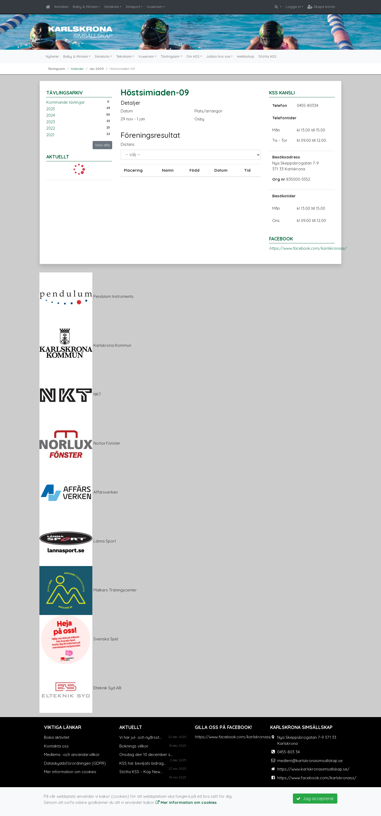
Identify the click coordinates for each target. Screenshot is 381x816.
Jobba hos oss (218, 56)
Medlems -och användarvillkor (72, 754)
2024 (50, 115)
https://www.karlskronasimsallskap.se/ (313, 769)
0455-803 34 (288, 751)
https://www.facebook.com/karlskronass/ (307, 248)
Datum (127, 110)
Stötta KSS (267, 56)
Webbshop (245, 56)
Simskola (111, 6)
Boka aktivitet (56, 737)
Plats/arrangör (208, 110)
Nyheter (52, 56)
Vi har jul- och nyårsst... (140, 737)
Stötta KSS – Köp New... (140, 771)
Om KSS (192, 56)
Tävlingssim (170, 56)
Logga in (293, 6)
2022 (50, 128)
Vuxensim (154, 6)
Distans (127, 144)
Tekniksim (124, 56)
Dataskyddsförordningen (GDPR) (75, 763)
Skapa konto (321, 6)
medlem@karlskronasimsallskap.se (310, 760)
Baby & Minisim (85, 6)
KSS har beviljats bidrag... (142, 763)
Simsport (133, 6)
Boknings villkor (133, 746)
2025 (50, 108)
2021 (50, 134)
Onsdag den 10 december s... (146, 754)
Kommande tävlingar (65, 102)
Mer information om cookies (70, 771)
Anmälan (61, 6)
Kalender (77, 69)
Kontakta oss (56, 746)
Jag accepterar (315, 798)
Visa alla (102, 145)
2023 (50, 121)
